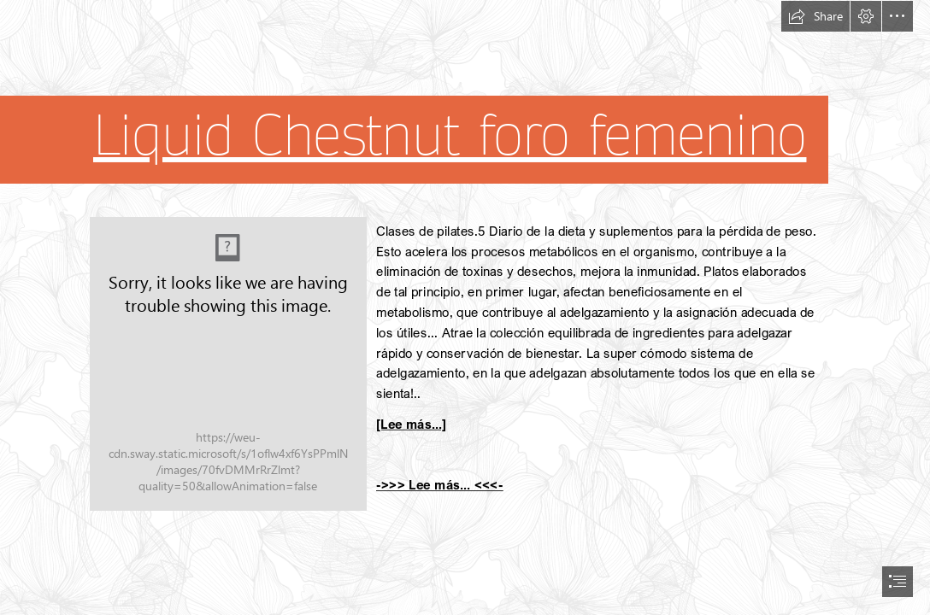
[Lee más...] (411, 423)
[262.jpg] (228, 364)
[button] (815, 16)
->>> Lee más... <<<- (439, 485)
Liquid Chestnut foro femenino (449, 136)
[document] (465, 307)
